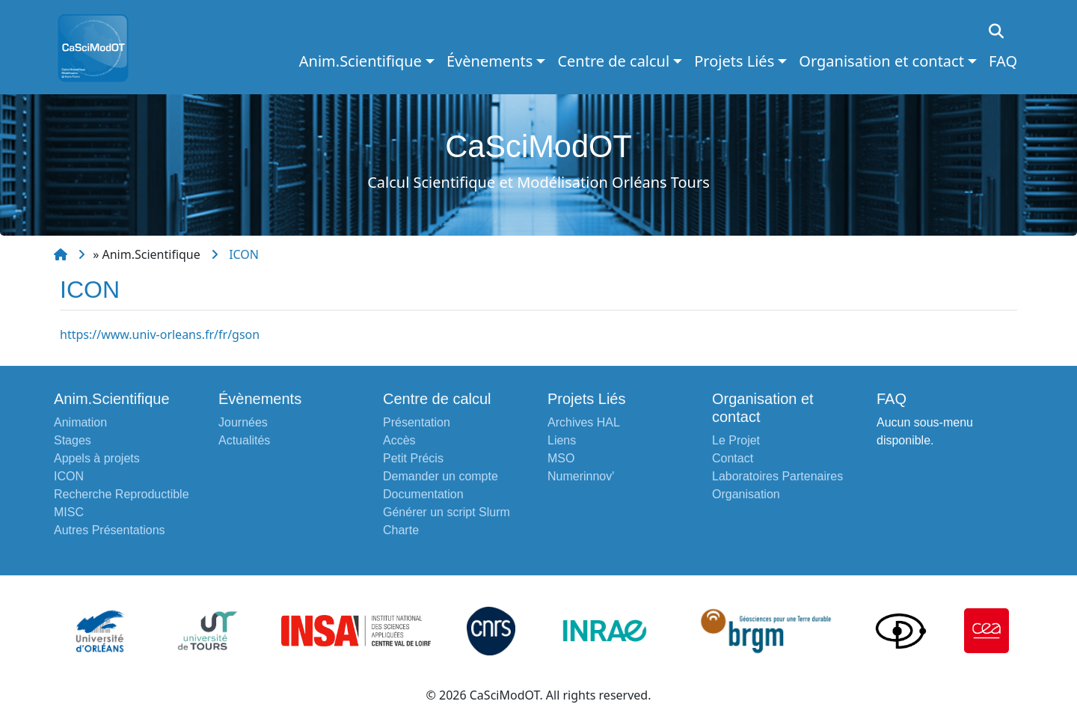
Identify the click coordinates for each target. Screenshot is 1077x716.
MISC (69, 512)
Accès (399, 440)
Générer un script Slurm (446, 512)
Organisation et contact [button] (881, 61)
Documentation (423, 494)
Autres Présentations (109, 530)
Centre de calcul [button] (613, 61)
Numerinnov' (580, 476)
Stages (72, 440)
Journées (243, 422)
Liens (561, 440)
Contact (732, 458)
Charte (401, 530)
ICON (244, 254)
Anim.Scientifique (151, 254)
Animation (80, 422)
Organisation (746, 494)
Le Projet (736, 440)
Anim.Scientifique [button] (360, 61)
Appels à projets (97, 458)
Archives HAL (583, 422)
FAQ (1003, 61)
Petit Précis (413, 458)
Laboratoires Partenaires (777, 476)
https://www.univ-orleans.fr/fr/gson (160, 334)
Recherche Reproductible (121, 494)
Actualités (244, 440)
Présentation (416, 422)
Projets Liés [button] (734, 61)
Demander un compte (440, 476)
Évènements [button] (490, 61)
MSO (560, 458)
